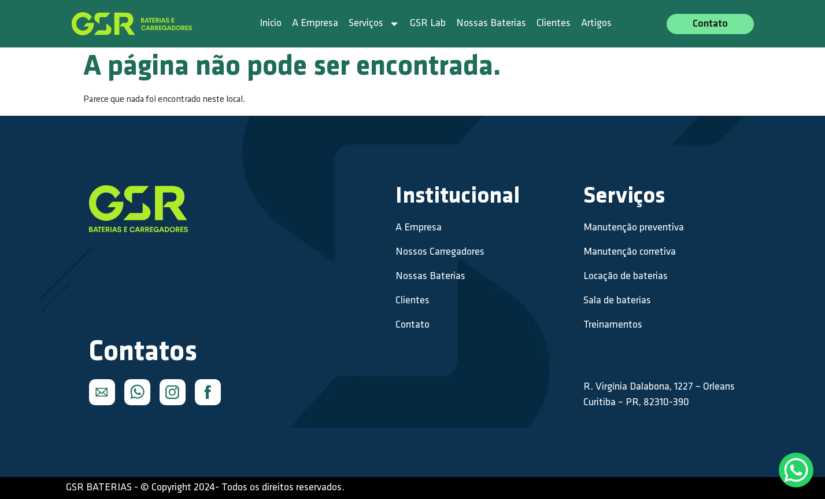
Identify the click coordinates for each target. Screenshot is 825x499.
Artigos (596, 23)
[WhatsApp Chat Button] (796, 470)
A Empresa (315, 23)
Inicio (271, 23)
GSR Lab (428, 23)
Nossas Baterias (491, 23)
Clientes (554, 23)
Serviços (374, 24)
